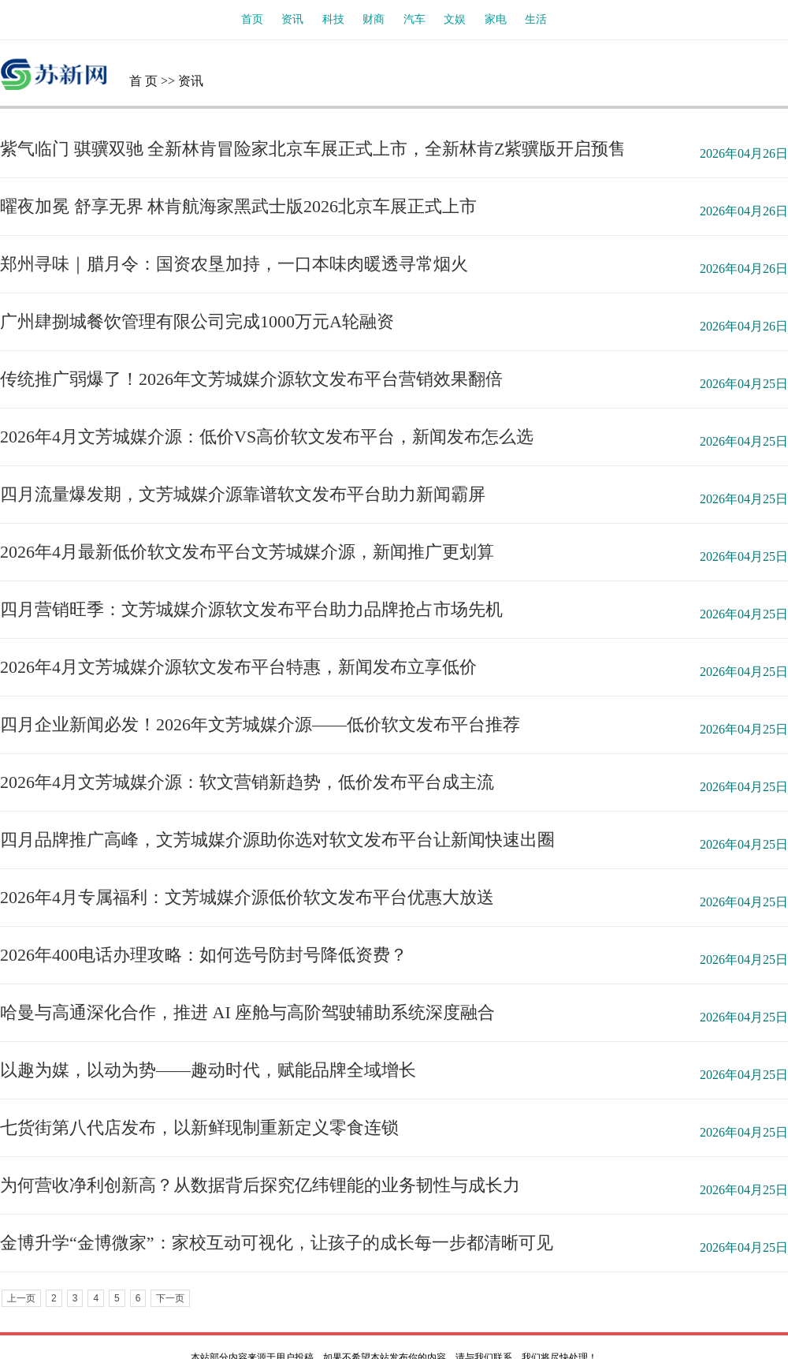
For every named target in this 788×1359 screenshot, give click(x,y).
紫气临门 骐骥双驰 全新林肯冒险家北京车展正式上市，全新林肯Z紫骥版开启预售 (313, 149)
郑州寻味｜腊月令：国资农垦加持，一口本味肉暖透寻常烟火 (234, 264)
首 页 (143, 81)
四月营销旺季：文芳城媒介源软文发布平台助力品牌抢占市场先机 (251, 609)
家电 (496, 19)
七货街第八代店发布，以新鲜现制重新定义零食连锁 (199, 1127)
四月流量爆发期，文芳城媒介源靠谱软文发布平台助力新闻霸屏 (242, 494)
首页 (252, 19)
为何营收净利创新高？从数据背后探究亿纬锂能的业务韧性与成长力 (260, 1185)
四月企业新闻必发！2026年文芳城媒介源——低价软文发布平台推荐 (260, 724)
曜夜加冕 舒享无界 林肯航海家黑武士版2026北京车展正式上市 (238, 206)
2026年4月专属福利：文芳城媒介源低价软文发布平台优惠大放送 (247, 897)
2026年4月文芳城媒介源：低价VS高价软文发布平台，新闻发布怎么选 (266, 436)
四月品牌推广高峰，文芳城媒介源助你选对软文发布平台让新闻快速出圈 (277, 839)
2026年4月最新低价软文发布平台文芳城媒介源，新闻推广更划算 (247, 552)
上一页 (21, 1298)
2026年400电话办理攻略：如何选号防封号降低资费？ (203, 955)
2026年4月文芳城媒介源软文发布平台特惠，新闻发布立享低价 (238, 667)
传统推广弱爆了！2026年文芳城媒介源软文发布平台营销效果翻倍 (251, 379)
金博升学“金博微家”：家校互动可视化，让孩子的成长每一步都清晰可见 (276, 1243)
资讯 (292, 19)
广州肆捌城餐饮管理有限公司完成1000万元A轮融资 (197, 321)
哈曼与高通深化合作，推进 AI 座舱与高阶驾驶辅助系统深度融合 (247, 1012)
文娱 (455, 19)
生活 (536, 19)
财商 (373, 19)
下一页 (170, 1298)
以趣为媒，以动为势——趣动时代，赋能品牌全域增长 (208, 1070)
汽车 (414, 19)
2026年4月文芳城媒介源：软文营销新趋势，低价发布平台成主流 (247, 782)
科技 (333, 19)
